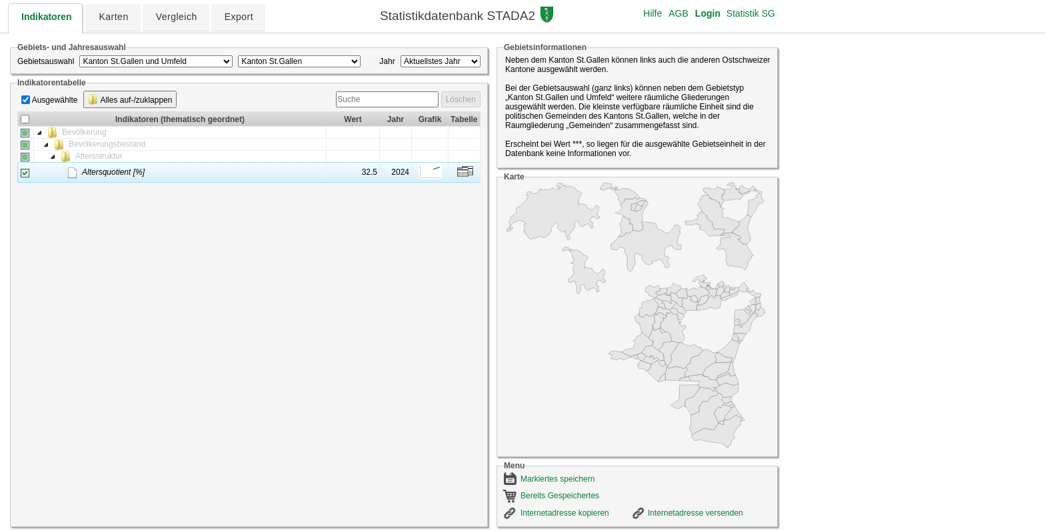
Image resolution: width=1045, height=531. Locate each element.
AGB (678, 13)
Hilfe (652, 13)
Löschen (461, 99)
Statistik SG (750, 13)
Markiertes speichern (557, 479)
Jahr (387, 61)
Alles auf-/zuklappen (130, 99)
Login (707, 13)
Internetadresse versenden (695, 513)
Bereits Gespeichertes (560, 495)
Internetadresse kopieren (565, 513)
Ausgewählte (55, 100)
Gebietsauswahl (45, 61)
